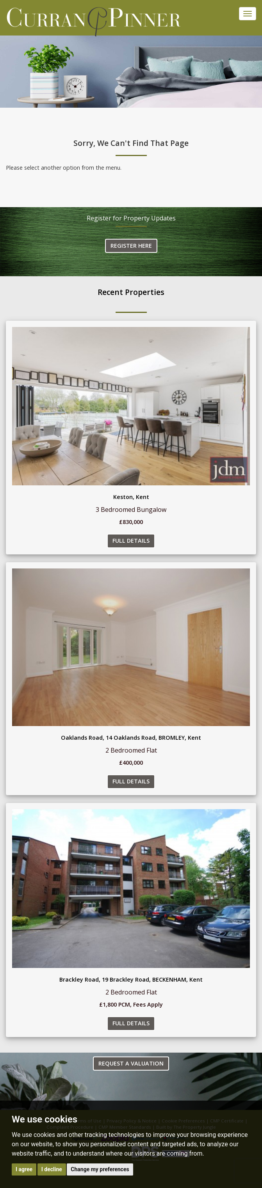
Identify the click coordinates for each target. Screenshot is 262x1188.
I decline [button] (51, 1169)
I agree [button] (24, 1169)
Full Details (131, 540)
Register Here (131, 245)
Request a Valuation (131, 1063)
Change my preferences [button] (100, 1169)
